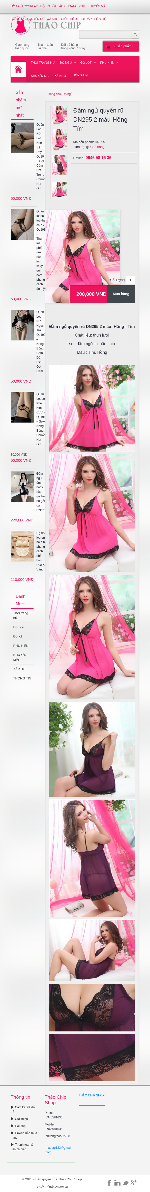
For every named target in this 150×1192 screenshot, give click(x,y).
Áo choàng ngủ (72, 6)
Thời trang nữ (43, 62)
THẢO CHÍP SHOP (92, 1095)
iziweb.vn (61, 1187)
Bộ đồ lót (48, 6)
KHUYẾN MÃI (97, 6)
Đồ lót (86, 62)
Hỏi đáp (18, 1126)
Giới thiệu (19, 1119)
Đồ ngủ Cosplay (24, 6)
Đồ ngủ (66, 62)
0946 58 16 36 (98, 158)
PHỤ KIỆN (107, 62)
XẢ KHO (60, 76)
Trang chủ (54, 94)
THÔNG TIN (79, 75)
